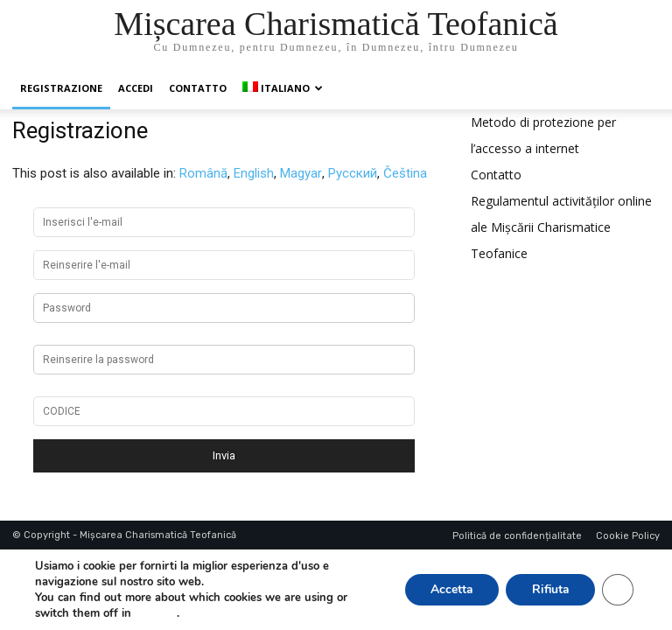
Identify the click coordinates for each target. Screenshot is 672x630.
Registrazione (61, 87)
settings (156, 613)
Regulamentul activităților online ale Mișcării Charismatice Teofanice (561, 227)
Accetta (449, 589)
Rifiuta (549, 589)
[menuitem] (281, 88)
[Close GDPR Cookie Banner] (618, 590)
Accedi (135, 87)
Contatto (198, 87)
